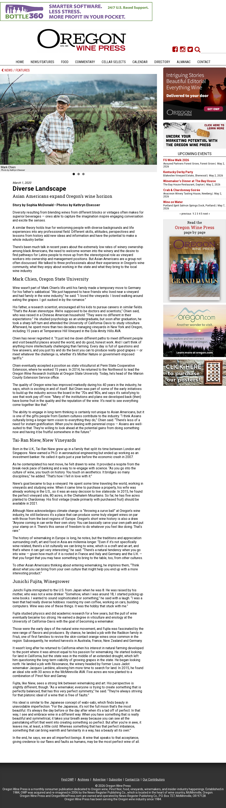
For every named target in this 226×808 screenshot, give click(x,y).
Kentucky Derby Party (178, 172)
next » (206, 213)
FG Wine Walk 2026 (176, 160)
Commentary (85, 62)
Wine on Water (173, 202)
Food (64, 62)
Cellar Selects (114, 62)
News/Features (42, 62)
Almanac (184, 62)
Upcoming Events (195, 154)
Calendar (140, 62)
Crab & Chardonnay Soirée (181, 190)
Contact (204, 62)
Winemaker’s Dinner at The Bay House (189, 181)
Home (20, 62)
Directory (162, 62)
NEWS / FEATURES (15, 70)
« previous (186, 213)
